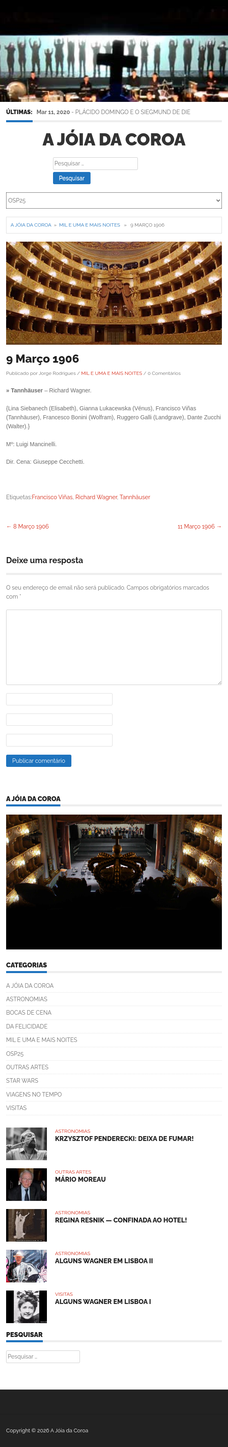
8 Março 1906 (27, 526)
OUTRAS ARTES (27, 1067)
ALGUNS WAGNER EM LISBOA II (104, 1261)
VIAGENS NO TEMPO (34, 1094)
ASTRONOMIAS (26, 999)
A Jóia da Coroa (113, 140)
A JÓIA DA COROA (30, 985)
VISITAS (16, 1108)
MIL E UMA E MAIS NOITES (89, 225)
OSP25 (15, 1054)
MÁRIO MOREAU (80, 1179)
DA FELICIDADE (26, 1026)
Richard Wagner (96, 497)
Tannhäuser (135, 497)
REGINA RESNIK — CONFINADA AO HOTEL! (121, 1220)
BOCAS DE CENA (28, 1012)
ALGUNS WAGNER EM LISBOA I (103, 1302)
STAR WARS (22, 1080)
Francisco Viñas (52, 497)
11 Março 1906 (200, 526)
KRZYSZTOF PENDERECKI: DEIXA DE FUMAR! (124, 1139)
